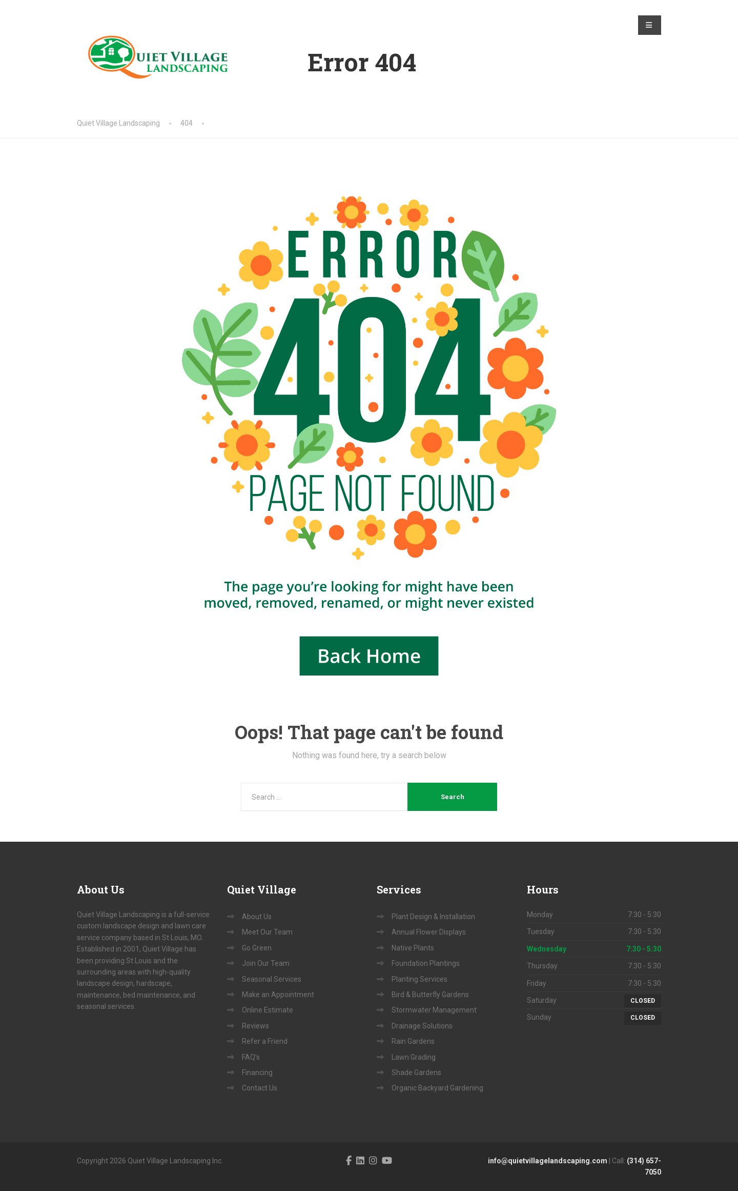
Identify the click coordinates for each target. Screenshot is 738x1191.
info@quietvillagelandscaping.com (547, 1161)
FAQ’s (251, 1057)
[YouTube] (387, 1160)
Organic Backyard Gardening (437, 1088)
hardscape (153, 983)
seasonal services (105, 1006)
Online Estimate (267, 1010)
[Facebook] (348, 1160)
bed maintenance (151, 995)
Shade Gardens (416, 1072)
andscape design (132, 926)
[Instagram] (373, 1160)
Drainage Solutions (422, 1026)
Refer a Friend (265, 1041)
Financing (257, 1072)
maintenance (98, 995)
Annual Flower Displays (429, 932)
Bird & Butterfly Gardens (430, 994)
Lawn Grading (414, 1057)
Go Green (257, 948)
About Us (257, 916)
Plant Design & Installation (433, 916)
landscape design (105, 983)
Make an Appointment (278, 994)
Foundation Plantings (426, 963)
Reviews (255, 1026)
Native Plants (413, 948)
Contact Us (259, 1088)
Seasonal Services (271, 979)
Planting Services (419, 979)
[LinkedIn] (360, 1160)
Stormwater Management (434, 1010)
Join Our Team (266, 963)
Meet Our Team (267, 932)
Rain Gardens (413, 1041)
